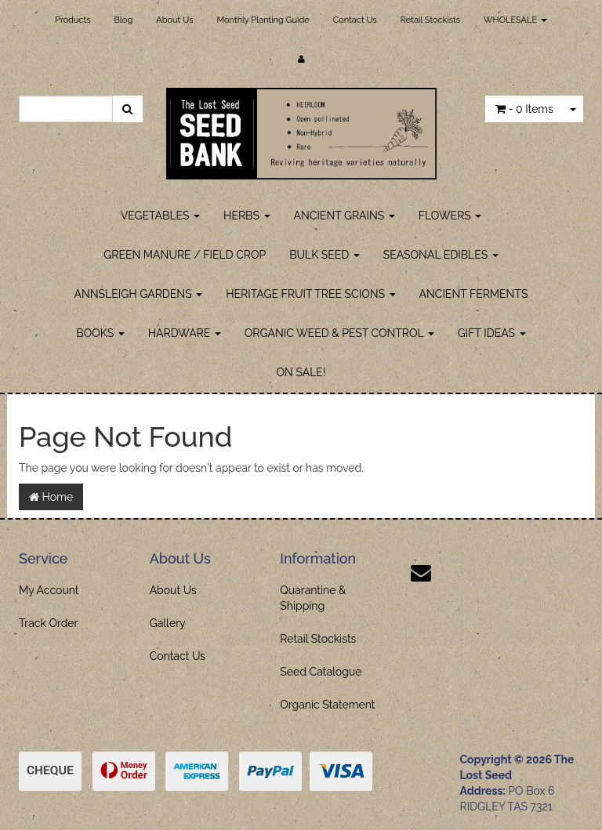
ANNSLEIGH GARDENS (138, 294)
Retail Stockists (430, 20)
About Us (174, 20)
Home (51, 497)
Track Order (48, 623)
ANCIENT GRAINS (344, 215)
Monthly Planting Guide (262, 20)
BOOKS (100, 333)
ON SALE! (301, 372)
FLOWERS (450, 215)
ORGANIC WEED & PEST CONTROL (339, 333)
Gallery (168, 623)
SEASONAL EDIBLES (441, 254)
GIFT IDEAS (492, 333)
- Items (524, 109)
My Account (49, 590)
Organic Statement (327, 704)
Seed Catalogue (320, 671)
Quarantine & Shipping (313, 598)
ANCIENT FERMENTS (473, 294)
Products (72, 20)
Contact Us (355, 20)
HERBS (246, 215)
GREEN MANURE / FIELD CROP (184, 254)
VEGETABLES (160, 215)
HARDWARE (184, 333)
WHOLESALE (515, 20)
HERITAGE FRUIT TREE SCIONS (310, 294)
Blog (123, 20)
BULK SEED (324, 254)
